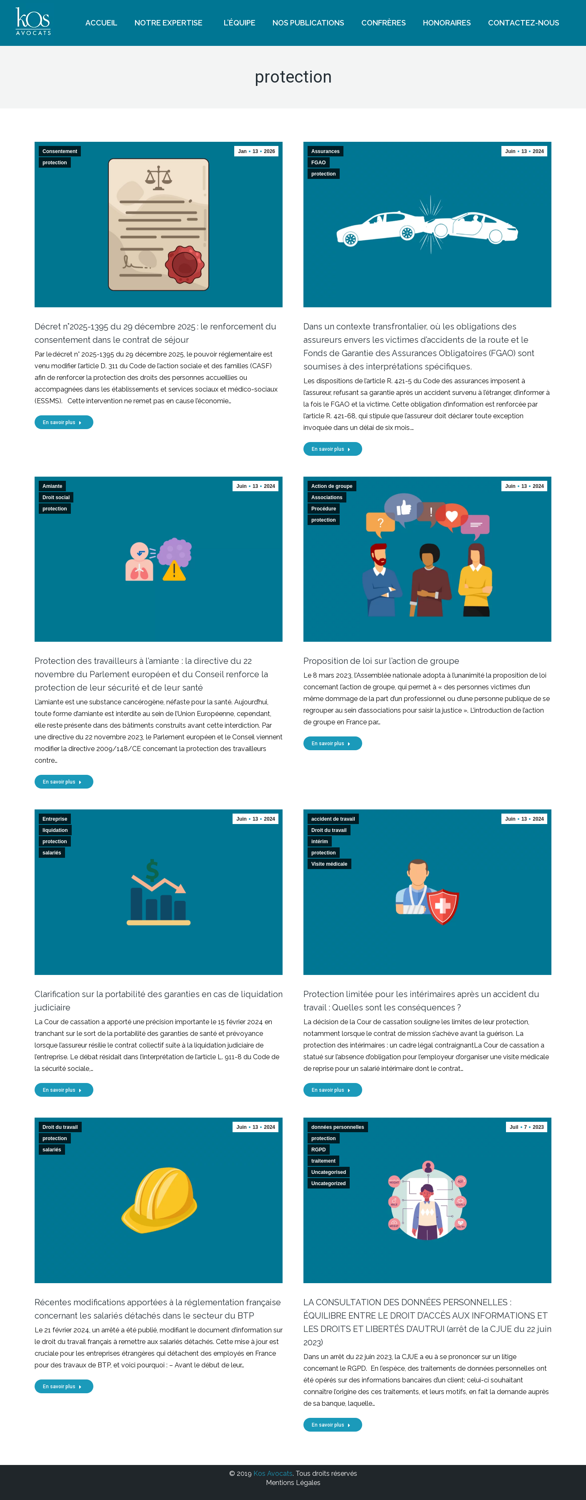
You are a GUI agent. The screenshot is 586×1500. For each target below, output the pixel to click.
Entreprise (55, 819)
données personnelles (337, 1127)
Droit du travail (329, 830)
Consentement (60, 151)
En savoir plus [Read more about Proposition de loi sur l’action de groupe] (331, 743)
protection (55, 163)
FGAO (318, 163)
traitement (323, 1161)
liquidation (55, 830)
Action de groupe (332, 486)
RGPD (318, 1150)
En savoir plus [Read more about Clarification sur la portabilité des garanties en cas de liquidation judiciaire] (62, 1090)
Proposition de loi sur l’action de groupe (381, 661)
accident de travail (333, 819)
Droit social (56, 497)
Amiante (52, 486)
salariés (52, 853)
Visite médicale (329, 864)
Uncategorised (328, 1172)
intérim (319, 841)
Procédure (323, 509)
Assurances (325, 151)
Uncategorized (328, 1183)
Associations (327, 497)
